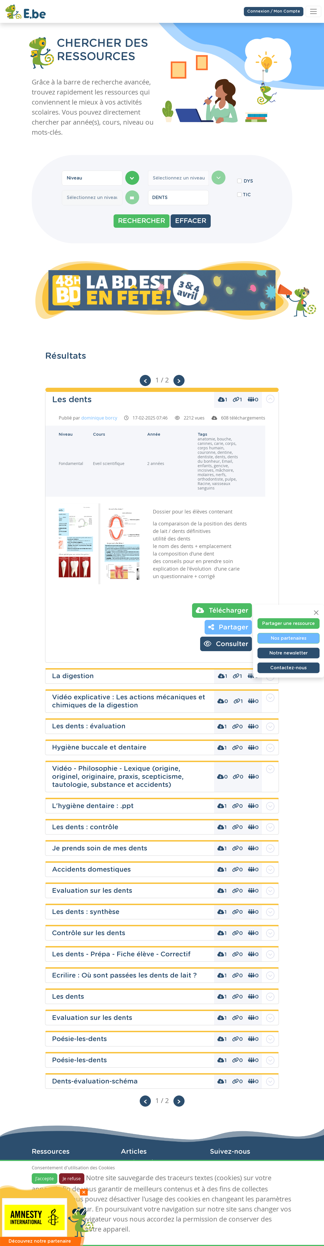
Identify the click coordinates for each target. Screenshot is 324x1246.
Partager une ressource (288, 623)
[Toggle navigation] (313, 11)
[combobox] (92, 178)
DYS (248, 181)
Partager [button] (228, 627)
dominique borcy (99, 418)
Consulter (226, 644)
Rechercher (141, 221)
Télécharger (222, 610)
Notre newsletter (288, 653)
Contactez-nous (288, 668)
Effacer (190, 221)
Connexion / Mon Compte (273, 11)
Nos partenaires (288, 638)
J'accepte (44, 1178)
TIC (247, 195)
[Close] (316, 612)
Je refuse (72, 1178)
